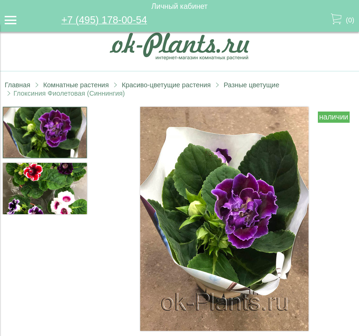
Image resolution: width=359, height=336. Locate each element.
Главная (17, 85)
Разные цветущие (251, 85)
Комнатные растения (75, 85)
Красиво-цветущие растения (166, 85)
